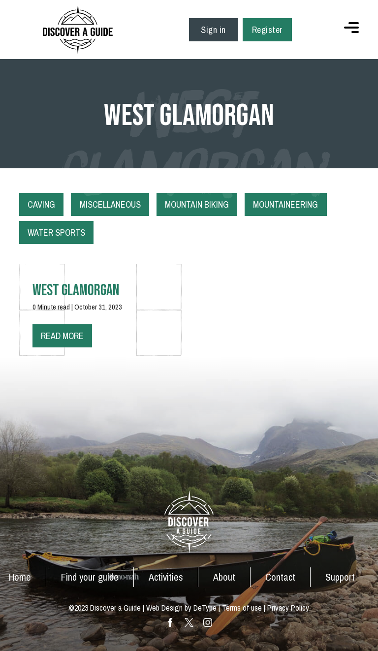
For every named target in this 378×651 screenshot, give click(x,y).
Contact (280, 577)
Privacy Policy (288, 607)
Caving (41, 204)
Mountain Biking (197, 204)
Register (267, 30)
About (224, 577)
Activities (166, 577)
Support (340, 577)
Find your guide (90, 577)
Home (20, 577)
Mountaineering (285, 204)
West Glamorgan (75, 290)
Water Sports (56, 232)
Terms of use (242, 607)
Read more (62, 336)
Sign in (213, 30)
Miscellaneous (110, 204)
